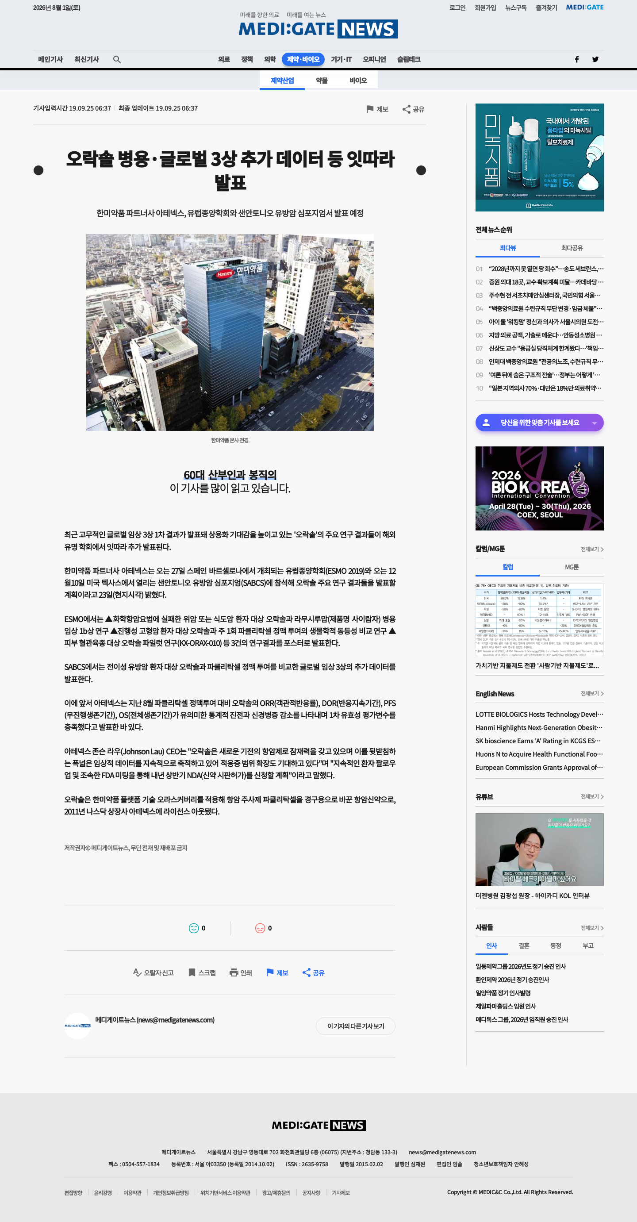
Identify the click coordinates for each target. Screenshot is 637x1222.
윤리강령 (102, 1192)
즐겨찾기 (546, 7)
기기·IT (341, 59)
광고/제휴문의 (276, 1192)
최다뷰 (508, 247)
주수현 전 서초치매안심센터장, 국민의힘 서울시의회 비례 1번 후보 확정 (546, 295)
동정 (555, 945)
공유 (418, 109)
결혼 (523, 945)
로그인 (457, 7)
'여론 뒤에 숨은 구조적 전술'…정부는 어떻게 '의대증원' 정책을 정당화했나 (546, 374)
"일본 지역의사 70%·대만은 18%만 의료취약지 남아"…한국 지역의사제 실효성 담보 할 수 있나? (546, 388)
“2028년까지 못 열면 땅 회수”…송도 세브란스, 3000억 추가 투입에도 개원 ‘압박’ (546, 268)
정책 (247, 59)
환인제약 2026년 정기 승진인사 (512, 979)
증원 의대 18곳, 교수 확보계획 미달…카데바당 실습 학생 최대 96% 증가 (546, 281)
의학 (270, 59)
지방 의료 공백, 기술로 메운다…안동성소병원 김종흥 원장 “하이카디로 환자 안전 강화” (546, 334)
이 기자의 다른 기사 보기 (355, 1026)
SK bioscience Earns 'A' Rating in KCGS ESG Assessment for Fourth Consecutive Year (540, 740)
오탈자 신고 (158, 972)
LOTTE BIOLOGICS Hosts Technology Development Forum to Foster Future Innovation (540, 714)
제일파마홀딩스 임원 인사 (506, 1006)
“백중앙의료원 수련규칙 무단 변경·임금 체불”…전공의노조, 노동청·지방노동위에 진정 (546, 308)
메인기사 (50, 59)
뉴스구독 (515, 7)
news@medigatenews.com (442, 1152)
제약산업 (282, 80)
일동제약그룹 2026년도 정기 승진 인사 (521, 966)
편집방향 (73, 1192)
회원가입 (485, 7)
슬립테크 (408, 59)
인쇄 (246, 972)
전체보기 (590, 549)
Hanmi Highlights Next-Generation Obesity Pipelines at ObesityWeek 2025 (540, 727)
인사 (491, 945)
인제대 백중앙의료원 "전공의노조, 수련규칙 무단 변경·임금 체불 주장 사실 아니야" (546, 361)
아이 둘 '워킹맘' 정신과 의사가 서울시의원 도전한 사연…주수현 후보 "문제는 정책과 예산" (546, 321)
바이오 (358, 80)
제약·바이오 (303, 59)
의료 (224, 59)
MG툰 (572, 566)
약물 (321, 80)
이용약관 (132, 1192)
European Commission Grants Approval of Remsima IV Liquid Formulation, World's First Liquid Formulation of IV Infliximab (540, 767)
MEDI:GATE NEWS (318, 25)
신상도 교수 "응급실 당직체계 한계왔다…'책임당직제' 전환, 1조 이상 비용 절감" (546, 348)
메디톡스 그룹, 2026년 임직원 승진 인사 (522, 1019)
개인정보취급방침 (170, 1192)
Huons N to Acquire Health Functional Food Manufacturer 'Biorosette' (540, 753)
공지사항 (311, 1192)
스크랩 (206, 972)
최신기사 (86, 59)
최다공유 (572, 247)
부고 (588, 945)
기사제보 (340, 1192)
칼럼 (508, 566)
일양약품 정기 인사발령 (503, 992)
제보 (382, 109)
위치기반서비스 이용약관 (225, 1192)
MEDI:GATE (585, 7)
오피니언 (374, 59)
